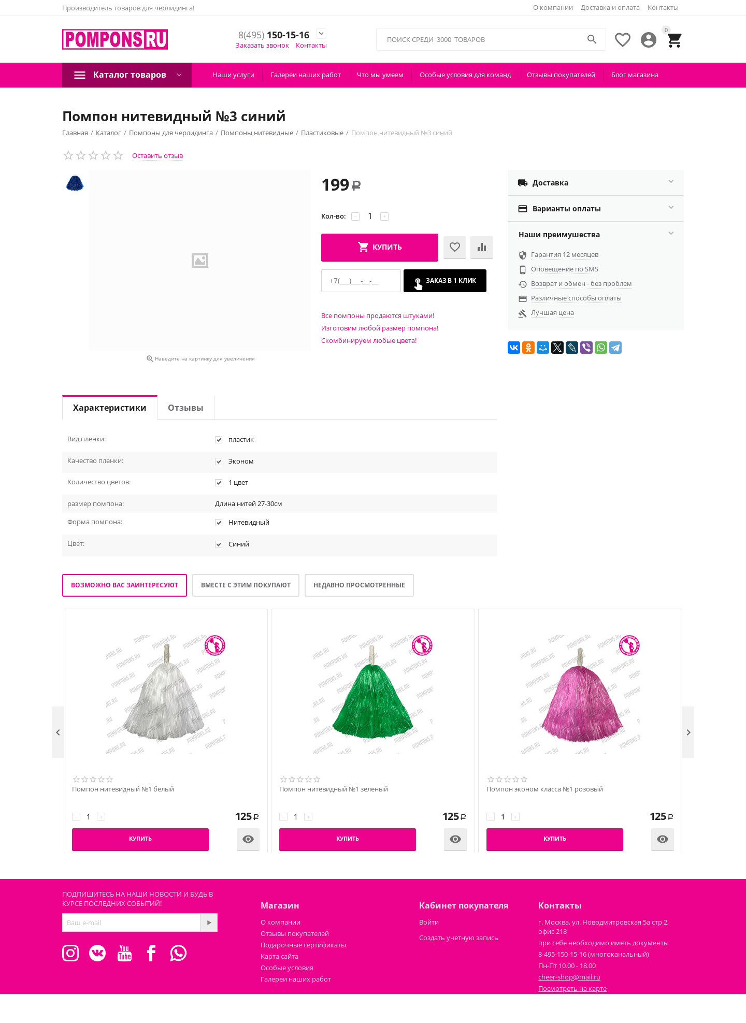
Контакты (663, 7)
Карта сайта (279, 956)
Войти (429, 922)
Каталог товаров (129, 74)
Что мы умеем (380, 74)
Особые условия (287, 967)
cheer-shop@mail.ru (569, 977)
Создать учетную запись (458, 937)
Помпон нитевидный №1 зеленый (333, 789)
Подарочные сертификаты (303, 944)
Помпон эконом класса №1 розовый (544, 789)
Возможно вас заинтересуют (124, 585)
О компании (553, 7)
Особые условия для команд (465, 74)
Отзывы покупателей (561, 74)
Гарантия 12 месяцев (564, 254)
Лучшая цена (552, 312)
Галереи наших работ (305, 74)
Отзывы (186, 407)
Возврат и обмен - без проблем (581, 283)
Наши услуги (233, 74)
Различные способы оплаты (576, 297)
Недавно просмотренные (359, 585)
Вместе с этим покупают (246, 585)
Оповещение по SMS (564, 268)
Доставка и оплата (610, 7)
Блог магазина (634, 74)
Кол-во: (333, 216)
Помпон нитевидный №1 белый (123, 789)
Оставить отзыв (157, 155)
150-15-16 (271, 35)
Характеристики (110, 407)
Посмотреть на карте (572, 988)
